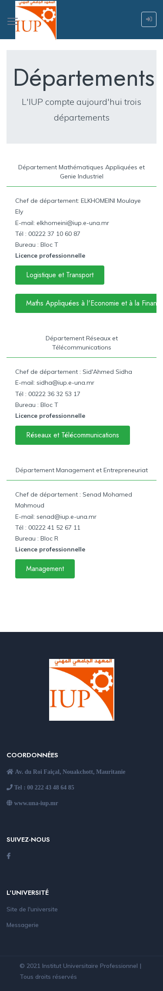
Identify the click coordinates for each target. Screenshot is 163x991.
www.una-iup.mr (35, 803)
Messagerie (23, 925)
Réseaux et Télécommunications (72, 435)
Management (45, 569)
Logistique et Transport (59, 275)
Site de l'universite (32, 909)
